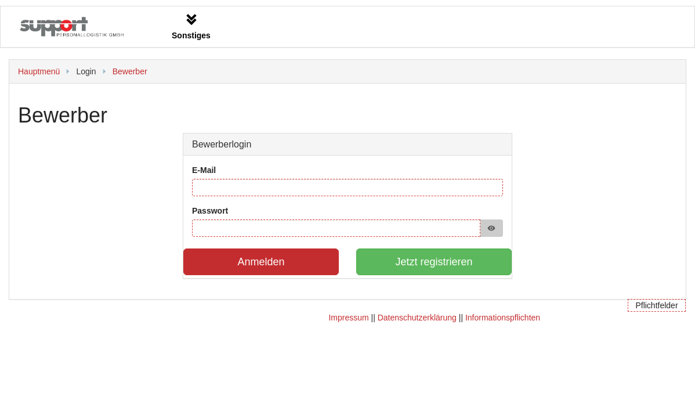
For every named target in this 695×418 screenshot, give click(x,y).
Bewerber (130, 71)
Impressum (348, 317)
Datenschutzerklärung (417, 317)
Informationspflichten (502, 317)
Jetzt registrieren (433, 262)
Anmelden (260, 262)
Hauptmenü (39, 71)
